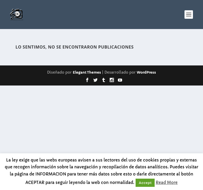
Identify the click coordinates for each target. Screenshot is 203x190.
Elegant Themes (87, 72)
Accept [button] (145, 182)
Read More (167, 182)
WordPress (146, 72)
